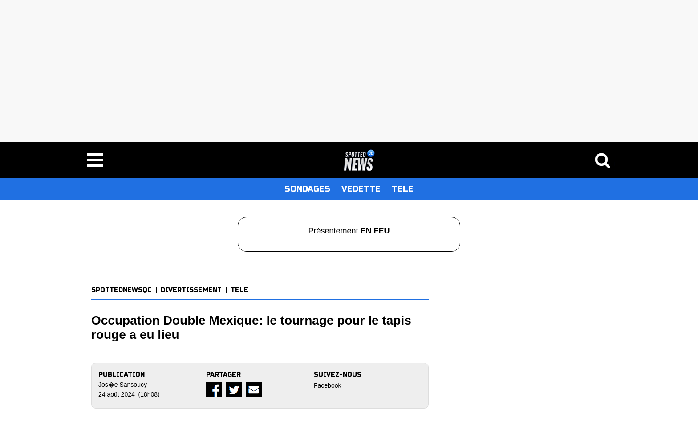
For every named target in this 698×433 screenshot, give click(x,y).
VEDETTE (361, 189)
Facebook (327, 385)
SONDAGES (307, 189)
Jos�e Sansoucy (122, 384)
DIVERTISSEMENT (191, 290)
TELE (403, 189)
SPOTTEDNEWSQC (121, 290)
